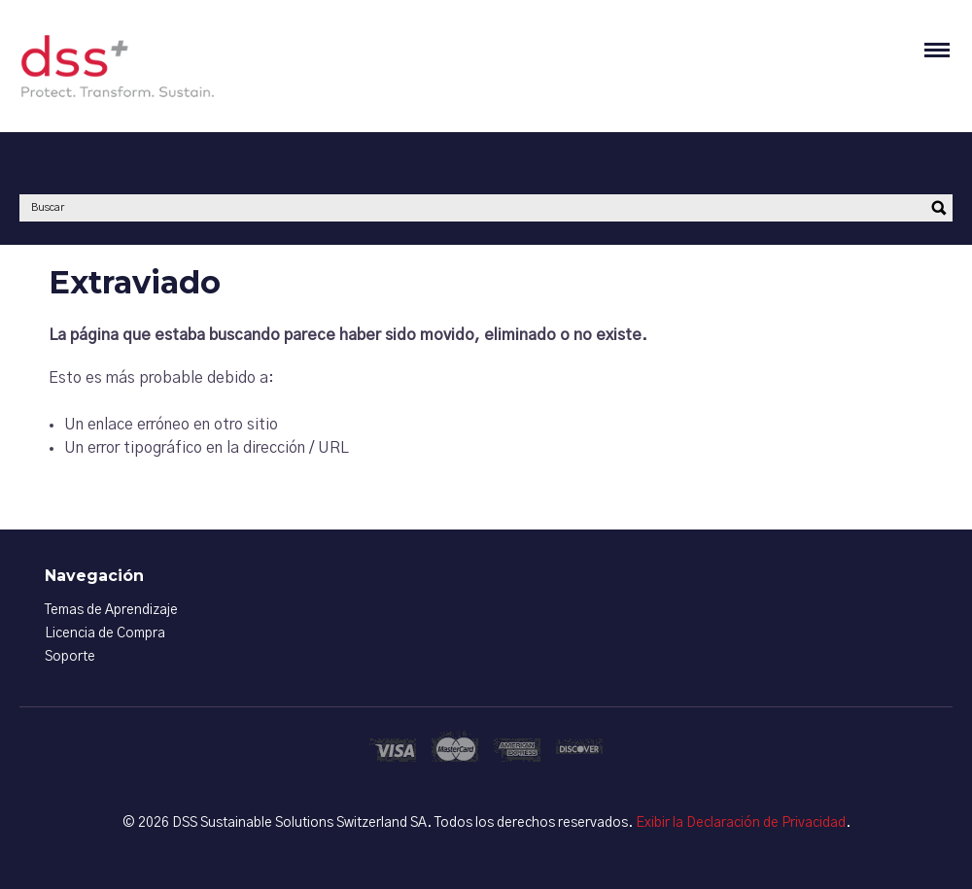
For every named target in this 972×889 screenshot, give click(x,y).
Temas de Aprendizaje (111, 610)
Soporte (70, 657)
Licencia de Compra (105, 633)
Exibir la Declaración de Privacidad (741, 823)
